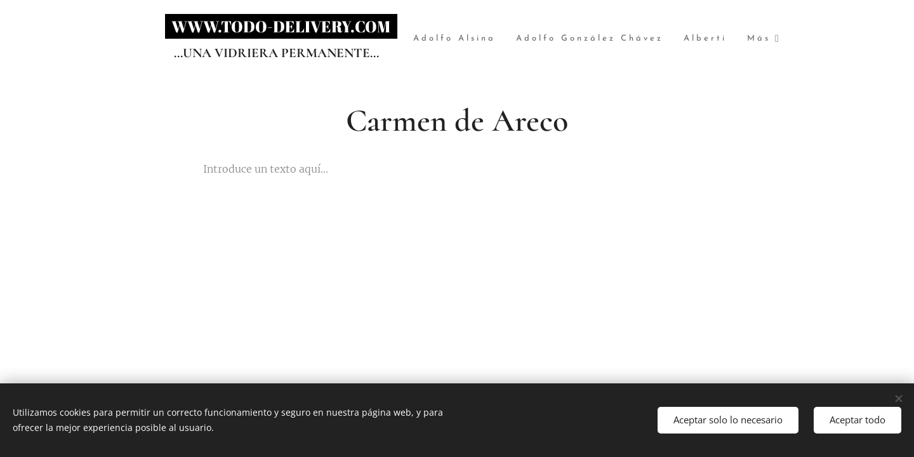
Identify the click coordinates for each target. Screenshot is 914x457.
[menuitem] (485, 39)
